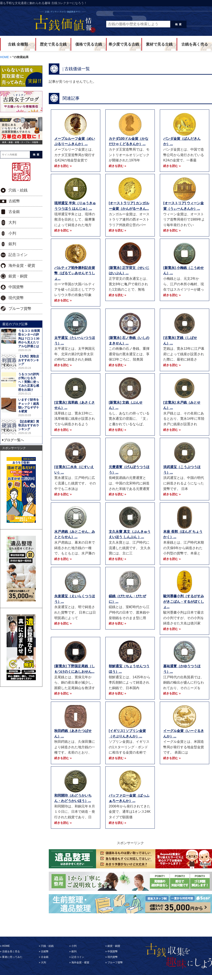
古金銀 (14, 212)
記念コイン (18, 255)
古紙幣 (14, 201)
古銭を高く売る (194, 44)
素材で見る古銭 (159, 44)
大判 (12, 222)
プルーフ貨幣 (19, 308)
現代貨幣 (16, 298)
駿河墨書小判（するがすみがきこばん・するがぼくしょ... (183, 601)
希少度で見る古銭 (124, 44)
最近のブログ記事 (15, 324)
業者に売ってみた (12, 956)
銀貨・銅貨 (18, 276)
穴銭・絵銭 (18, 190)
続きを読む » (63, 166)
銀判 (12, 244)
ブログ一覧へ (14, 440)
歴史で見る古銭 (53, 44)
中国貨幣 (16, 287)
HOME (6, 945)
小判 (12, 233)
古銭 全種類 (18, 44)
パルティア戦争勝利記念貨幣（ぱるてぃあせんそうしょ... (74, 273)
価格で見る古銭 (88, 44)
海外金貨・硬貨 (21, 265)
